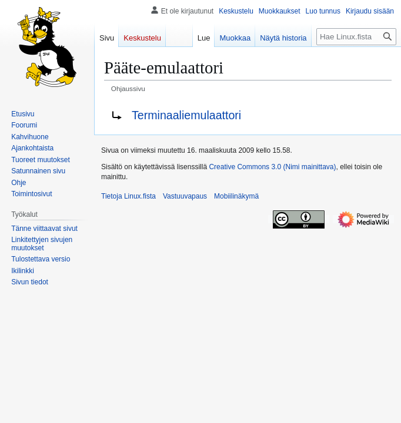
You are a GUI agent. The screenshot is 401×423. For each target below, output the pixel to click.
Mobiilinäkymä (236, 196)
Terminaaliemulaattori (186, 115)
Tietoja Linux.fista (128, 196)
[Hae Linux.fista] (356, 36)
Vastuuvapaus (185, 196)
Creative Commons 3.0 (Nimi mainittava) (272, 167)
